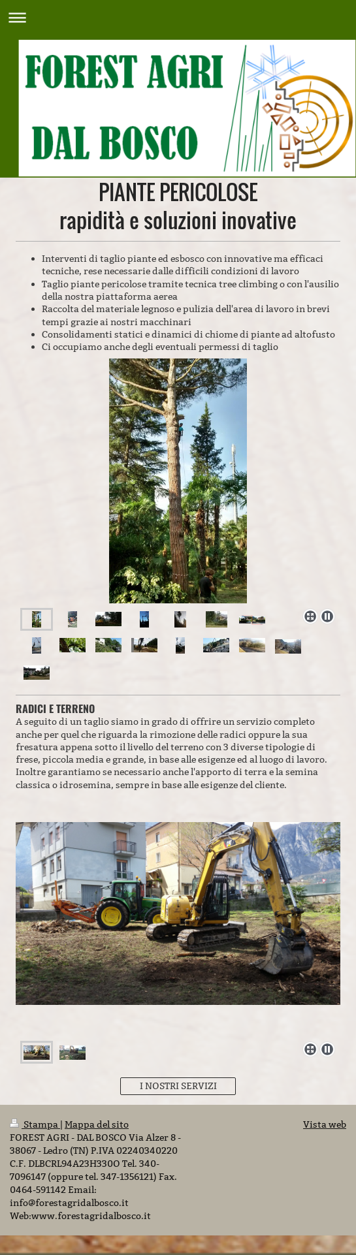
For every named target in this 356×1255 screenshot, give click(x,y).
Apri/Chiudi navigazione (178, 17)
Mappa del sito (97, 1124)
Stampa (35, 1124)
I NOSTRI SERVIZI (178, 1086)
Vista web (324, 1124)
